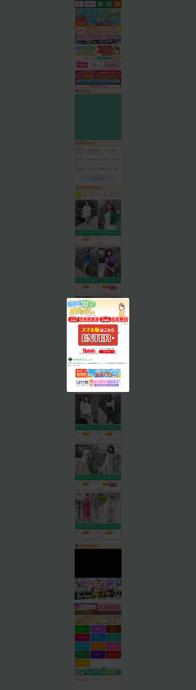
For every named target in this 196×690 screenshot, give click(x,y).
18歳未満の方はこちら (83, 359)
